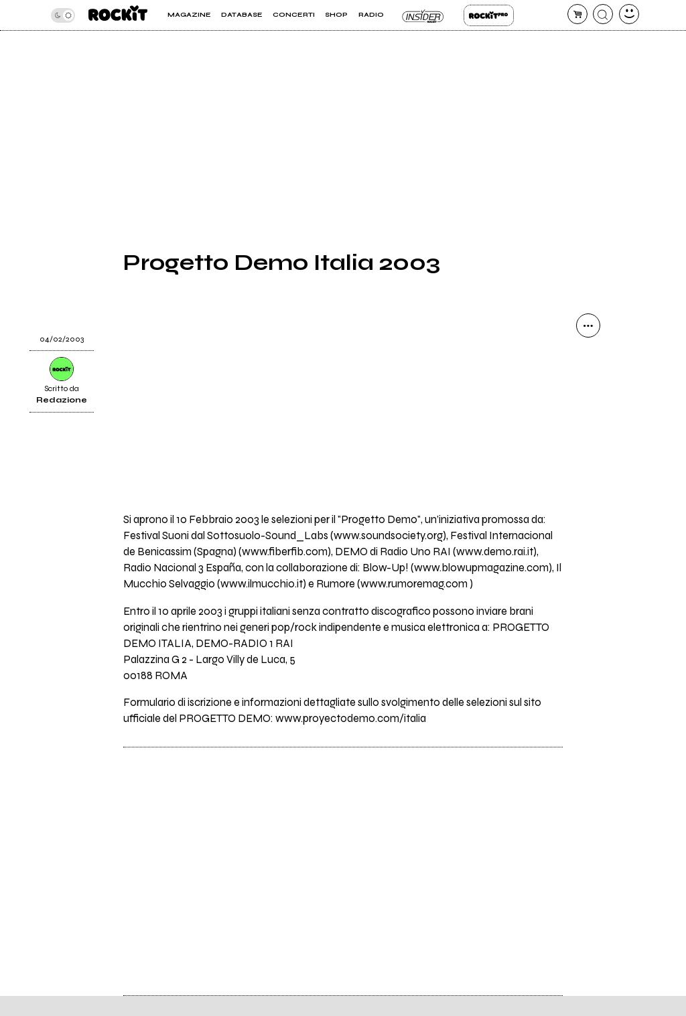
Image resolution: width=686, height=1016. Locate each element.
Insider (424, 15)
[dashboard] (629, 14)
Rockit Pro (489, 15)
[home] (117, 15)
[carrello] (577, 14)
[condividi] (588, 325)
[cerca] (603, 14)
